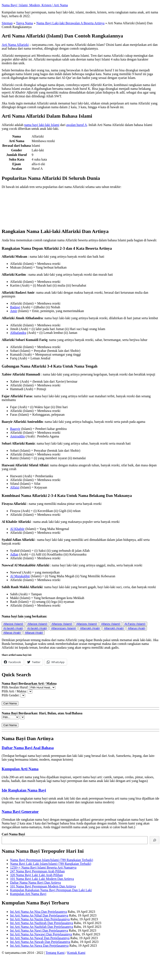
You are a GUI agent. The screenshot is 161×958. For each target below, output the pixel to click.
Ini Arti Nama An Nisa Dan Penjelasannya (38, 911)
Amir (13, 311)
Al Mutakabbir (20, 576)
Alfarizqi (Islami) (13, 623)
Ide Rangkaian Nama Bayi (24, 790)
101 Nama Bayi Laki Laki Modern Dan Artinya (42, 879)
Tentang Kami (55, 952)
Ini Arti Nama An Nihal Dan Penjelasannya (39, 915)
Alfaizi (14, 487)
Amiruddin (17, 436)
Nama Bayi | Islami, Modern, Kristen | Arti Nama (35, 5)
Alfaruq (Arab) (136, 628)
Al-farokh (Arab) (13, 628)
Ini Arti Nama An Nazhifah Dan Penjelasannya (41, 926)
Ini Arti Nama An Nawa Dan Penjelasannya (39, 945)
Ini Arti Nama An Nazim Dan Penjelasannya (40, 919)
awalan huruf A (76, 125)
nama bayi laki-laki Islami (42, 125)
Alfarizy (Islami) (110, 623)
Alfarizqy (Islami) (62, 623)
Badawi (15, 307)
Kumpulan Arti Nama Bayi (28, 894)
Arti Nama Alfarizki (15, 44)
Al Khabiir (17, 529)
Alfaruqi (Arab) (34, 632)
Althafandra (18, 332)
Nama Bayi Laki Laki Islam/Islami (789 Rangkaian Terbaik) (50, 863)
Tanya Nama (24, 23)
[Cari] (154, 840)
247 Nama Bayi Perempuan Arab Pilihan (37, 871)
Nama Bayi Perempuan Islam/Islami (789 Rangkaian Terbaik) (51, 860)
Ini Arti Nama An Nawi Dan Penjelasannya (39, 930)
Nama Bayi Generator (20, 811)
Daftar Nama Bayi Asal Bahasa (28, 748)
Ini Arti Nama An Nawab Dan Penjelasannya (40, 942)
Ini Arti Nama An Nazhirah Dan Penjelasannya (41, 923)
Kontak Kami (76, 952)
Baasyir (15, 429)
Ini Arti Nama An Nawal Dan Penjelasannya (39, 938)
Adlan (14, 554)
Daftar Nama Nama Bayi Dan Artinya (35, 882)
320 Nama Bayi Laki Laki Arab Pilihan (36, 875)
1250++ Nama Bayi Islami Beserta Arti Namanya (43, 867)
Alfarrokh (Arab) (90, 628)
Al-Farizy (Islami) (135, 623)
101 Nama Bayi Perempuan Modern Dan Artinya (43, 886)
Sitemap (7, 23)
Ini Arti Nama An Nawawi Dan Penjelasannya (41, 934)
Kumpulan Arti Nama (20, 769)
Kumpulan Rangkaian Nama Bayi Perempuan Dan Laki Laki (51, 890)
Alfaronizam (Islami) (63, 628)
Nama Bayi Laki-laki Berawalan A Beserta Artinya (70, 23)
